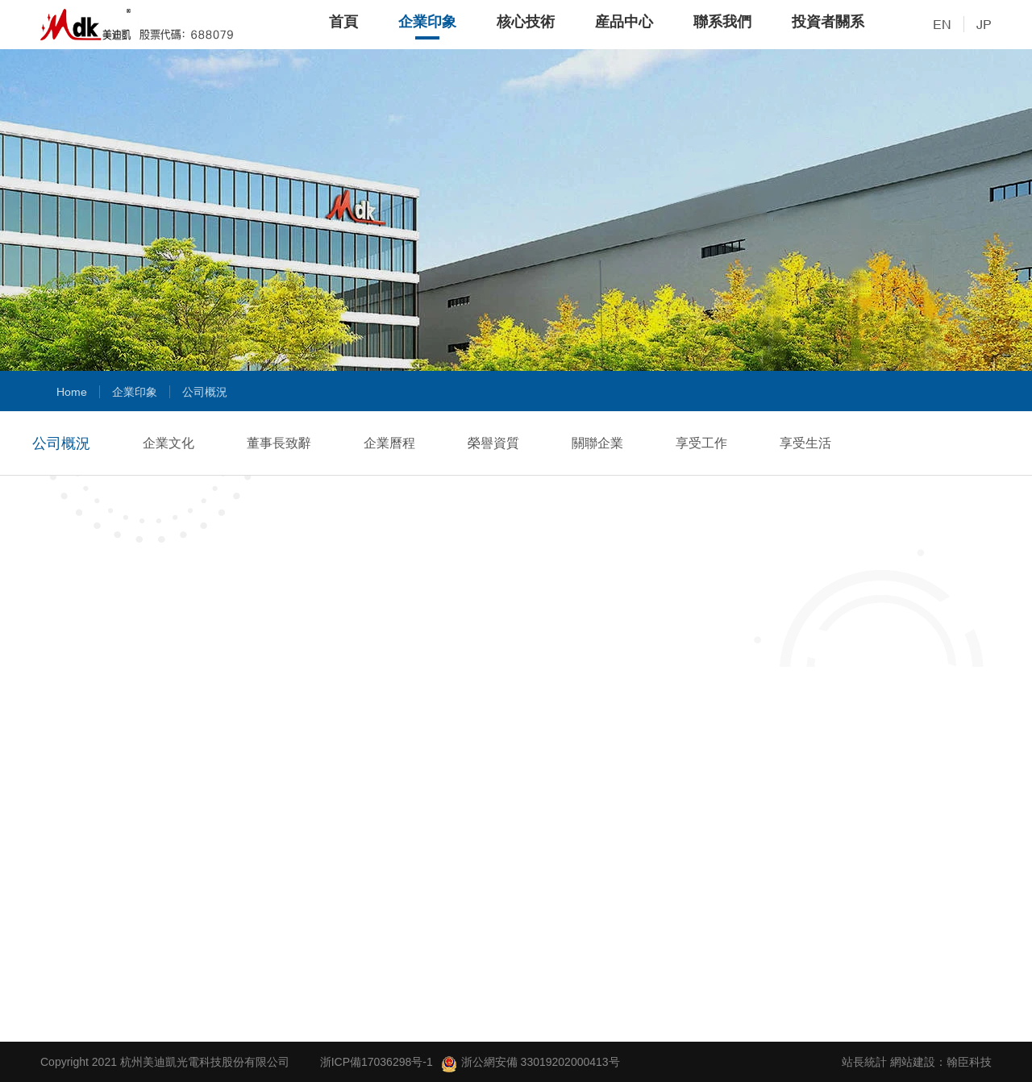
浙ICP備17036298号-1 (376, 1061)
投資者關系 (828, 22)
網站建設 (912, 1061)
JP (984, 24)
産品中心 (624, 22)
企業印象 (427, 22)
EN (942, 24)
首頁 (343, 22)
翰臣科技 (969, 1061)
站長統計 (864, 1061)
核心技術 (526, 22)
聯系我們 (722, 22)
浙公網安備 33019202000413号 (530, 1063)
